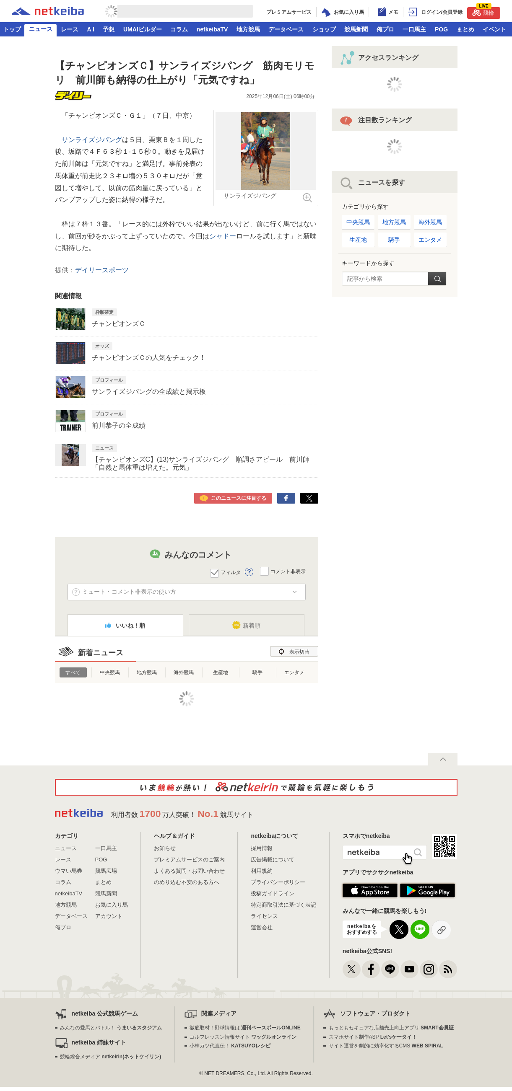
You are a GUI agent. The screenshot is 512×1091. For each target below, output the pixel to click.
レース (69, 29)
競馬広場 (106, 871)
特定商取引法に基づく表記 (283, 905)
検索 (437, 278)
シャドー (222, 236)
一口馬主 (414, 29)
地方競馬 (248, 29)
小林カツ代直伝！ (230, 1046)
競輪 (483, 11)
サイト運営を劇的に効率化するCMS (386, 1046)
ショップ (324, 29)
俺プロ (385, 29)
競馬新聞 (356, 29)
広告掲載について (272, 859)
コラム (179, 29)
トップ (12, 29)
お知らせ (165, 848)
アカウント (108, 916)
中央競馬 (110, 672)
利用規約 (262, 871)
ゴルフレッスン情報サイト (243, 1037)
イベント (494, 29)
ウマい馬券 (68, 871)
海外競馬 (184, 672)
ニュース (40, 29)
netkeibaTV (212, 29)
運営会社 (262, 927)
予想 (108, 29)
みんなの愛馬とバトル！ (111, 1028)
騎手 (257, 672)
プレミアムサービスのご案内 (189, 859)
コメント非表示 (288, 571)
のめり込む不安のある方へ (186, 882)
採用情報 (262, 848)
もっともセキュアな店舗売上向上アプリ (391, 1028)
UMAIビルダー (142, 29)
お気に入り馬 (111, 905)
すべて (73, 672)
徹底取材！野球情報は (245, 1028)
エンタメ (294, 672)
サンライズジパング (92, 139)
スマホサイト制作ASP (373, 1037)
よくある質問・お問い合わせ (189, 871)
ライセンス (264, 916)
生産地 (220, 672)
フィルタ (231, 572)
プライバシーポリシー (278, 882)
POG (441, 29)
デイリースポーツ (102, 270)
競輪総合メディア (110, 1057)
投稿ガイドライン (272, 893)
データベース (286, 29)
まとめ (465, 29)
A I (90, 29)
